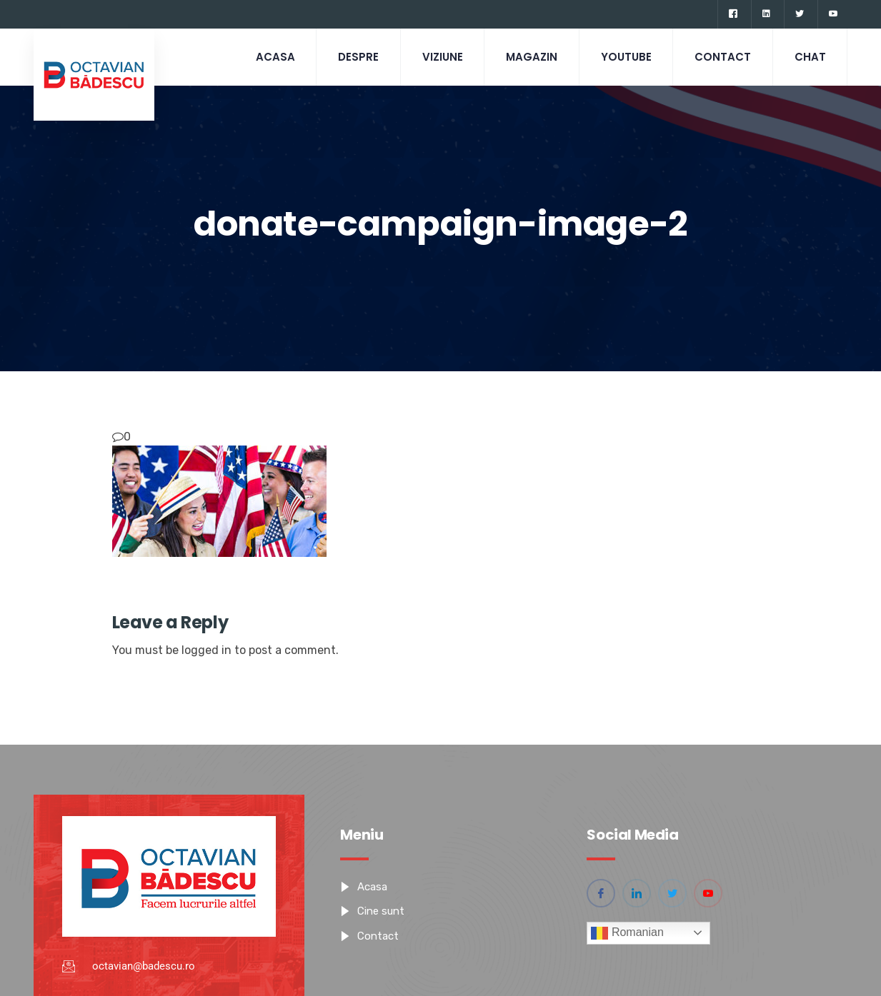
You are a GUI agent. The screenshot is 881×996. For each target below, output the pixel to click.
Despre (356, 56)
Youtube (624, 56)
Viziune (440, 56)
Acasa (272, 56)
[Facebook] (732, 14)
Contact (722, 56)
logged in (206, 650)
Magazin (530, 56)
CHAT (809, 56)
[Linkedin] (766, 14)
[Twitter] (799, 14)
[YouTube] (832, 14)
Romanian (627, 933)
